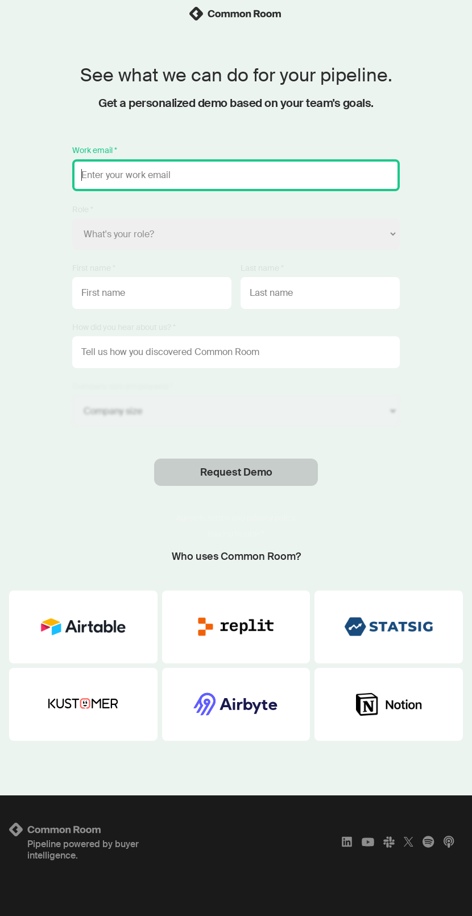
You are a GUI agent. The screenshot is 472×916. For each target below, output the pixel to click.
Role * (82, 209)
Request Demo (236, 472)
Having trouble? (236, 534)
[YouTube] (368, 842)
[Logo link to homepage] (84, 829)
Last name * (262, 268)
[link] (236, 13)
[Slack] (389, 842)
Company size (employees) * (122, 386)
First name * (93, 268)
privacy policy (271, 518)
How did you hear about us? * (124, 327)
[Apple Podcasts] (449, 842)
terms (219, 518)
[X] (408, 842)
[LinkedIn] (347, 842)
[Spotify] (428, 842)
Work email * (94, 150)
